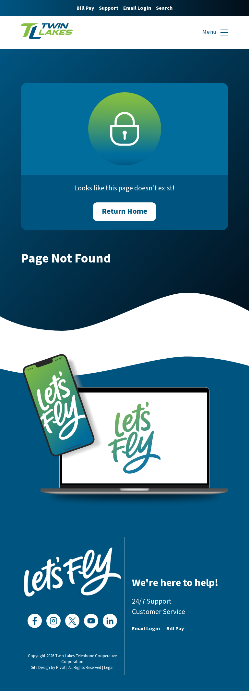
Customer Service (158, 612)
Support (108, 8)
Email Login (137, 8)
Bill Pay (85, 8)
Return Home (124, 211)
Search (164, 8)
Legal (108, 668)
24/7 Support (152, 601)
